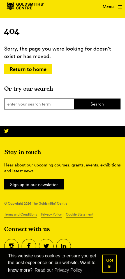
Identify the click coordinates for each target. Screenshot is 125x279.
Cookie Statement (79, 214)
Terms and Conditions (20, 214)
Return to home (28, 69)
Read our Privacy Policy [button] (58, 270)
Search (97, 104)
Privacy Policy (51, 214)
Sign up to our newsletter (34, 184)
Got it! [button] (109, 263)
